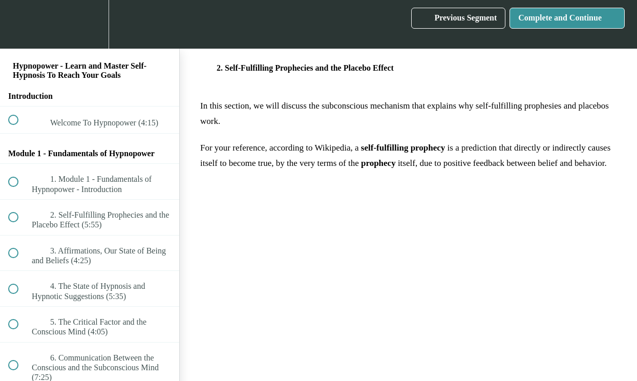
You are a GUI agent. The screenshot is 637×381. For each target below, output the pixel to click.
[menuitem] (90, 24)
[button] (19, 24)
